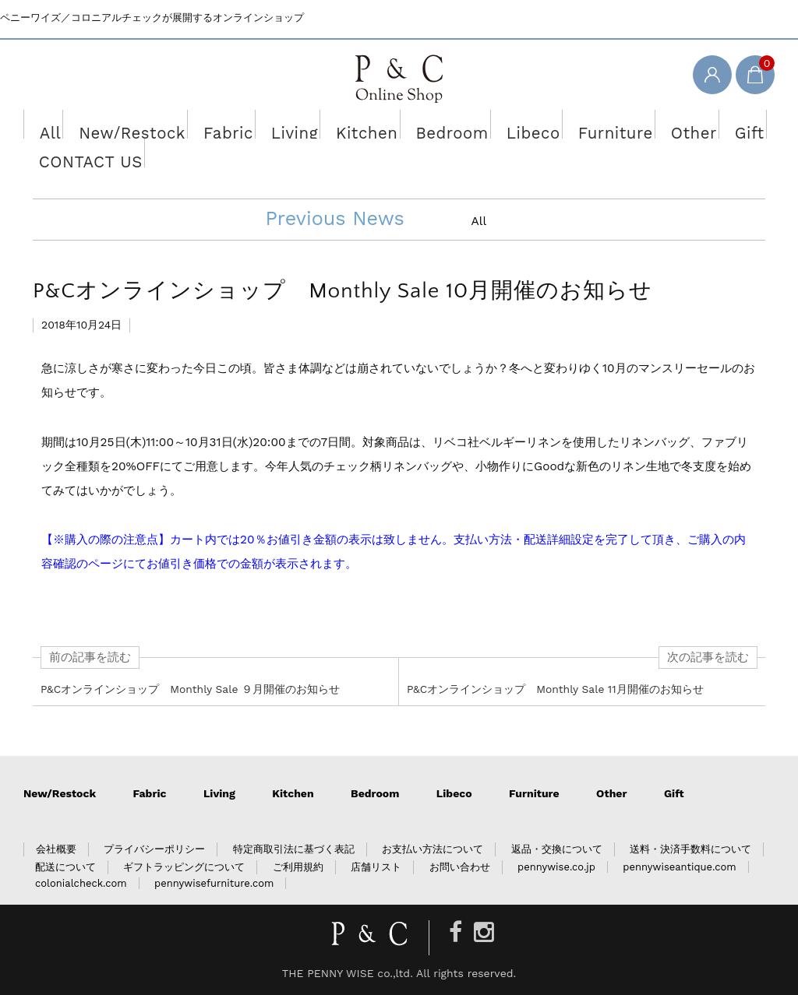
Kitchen (329, 124)
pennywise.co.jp (556, 867)
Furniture (549, 124)
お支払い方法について (432, 849)
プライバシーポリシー (154, 849)
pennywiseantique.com (679, 867)
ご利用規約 (298, 867)
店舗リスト (376, 867)
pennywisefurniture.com (214, 883)
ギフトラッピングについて (184, 867)
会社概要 (56, 849)
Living (262, 124)
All (45, 124)
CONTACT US (73, 152)
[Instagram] (484, 932)
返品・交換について (556, 849)
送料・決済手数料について (690, 849)
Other (619, 124)
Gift (674, 124)
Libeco (476, 124)
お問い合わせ (459, 867)
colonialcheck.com (81, 883)
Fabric (200, 124)
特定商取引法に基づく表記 (294, 849)
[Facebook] (455, 932)
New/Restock (118, 124)
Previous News (334, 218)
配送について (65, 867)
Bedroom (404, 124)
